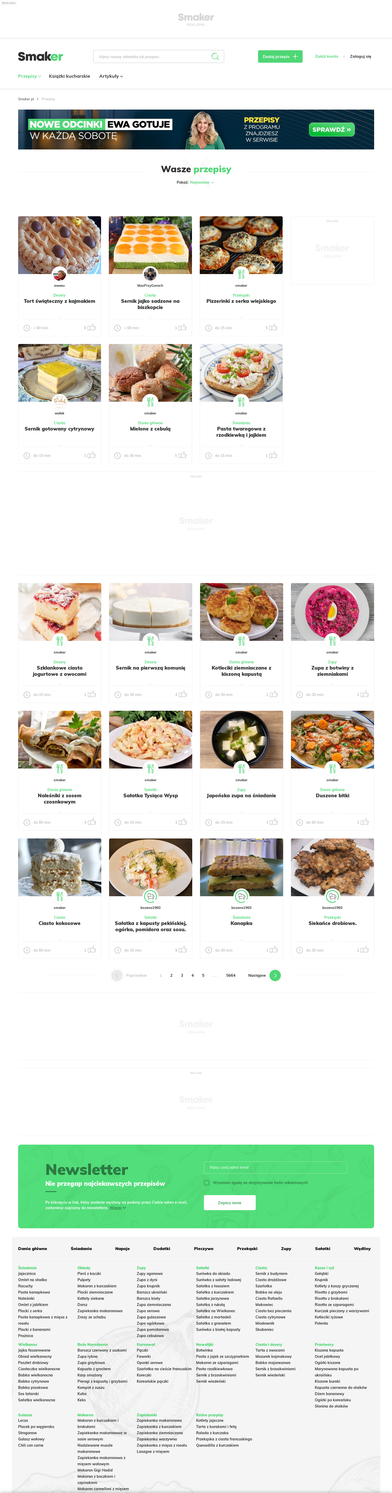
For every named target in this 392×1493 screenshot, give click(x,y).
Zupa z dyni (147, 1279)
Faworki (144, 1356)
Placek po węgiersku (36, 1426)
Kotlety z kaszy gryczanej (337, 1286)
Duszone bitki (332, 795)
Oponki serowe (150, 1362)
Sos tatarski (28, 1393)
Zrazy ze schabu (91, 1317)
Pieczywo (203, 1248)
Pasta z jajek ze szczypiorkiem (222, 1356)
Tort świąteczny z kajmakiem (59, 301)
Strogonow (27, 1433)
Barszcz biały (148, 1298)
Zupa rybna (87, 1356)
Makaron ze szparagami (217, 1362)
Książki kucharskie (69, 76)
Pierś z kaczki (89, 1273)
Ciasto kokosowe (60, 923)
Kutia (82, 1393)
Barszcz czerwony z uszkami (102, 1350)
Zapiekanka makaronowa (100, 1311)
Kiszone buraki (327, 1381)
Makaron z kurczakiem (97, 1286)
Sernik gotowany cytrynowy (59, 429)
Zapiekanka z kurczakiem (159, 1426)
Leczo (23, 1420)
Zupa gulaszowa (151, 1317)
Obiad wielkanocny (35, 1356)
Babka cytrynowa (33, 1381)
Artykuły (110, 76)
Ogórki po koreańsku (333, 1400)
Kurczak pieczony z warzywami (342, 1311)
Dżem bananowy (329, 1393)
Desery (59, 295)
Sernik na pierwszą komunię (151, 668)
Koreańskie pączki (152, 1381)
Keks (81, 1400)
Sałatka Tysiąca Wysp (150, 795)
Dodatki (161, 1248)
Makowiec (264, 1304)
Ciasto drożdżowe (271, 1279)
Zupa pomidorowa (153, 1329)
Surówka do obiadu (213, 1273)
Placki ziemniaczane (95, 1292)
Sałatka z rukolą (210, 1304)
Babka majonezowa (272, 1362)
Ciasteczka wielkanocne (39, 1369)
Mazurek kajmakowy (273, 1356)
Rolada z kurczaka (212, 1433)
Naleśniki (26, 1298)
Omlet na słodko (32, 1279)
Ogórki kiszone (327, 1362)
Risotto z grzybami (331, 1292)
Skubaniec (264, 1329)
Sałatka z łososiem (213, 1286)
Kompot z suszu (90, 1387)
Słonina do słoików (331, 1406)
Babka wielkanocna (35, 1375)
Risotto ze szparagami (334, 1304)
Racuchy (25, 1286)
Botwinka (204, 1350)
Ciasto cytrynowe (270, 1317)
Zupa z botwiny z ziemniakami (332, 671)
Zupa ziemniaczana (154, 1304)
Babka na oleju (268, 1292)
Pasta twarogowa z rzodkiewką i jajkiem (241, 432)
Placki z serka (30, 1311)
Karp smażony (89, 1375)
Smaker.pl (26, 99)
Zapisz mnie (229, 1202)
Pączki (142, 1350)
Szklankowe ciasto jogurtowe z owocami (59, 671)
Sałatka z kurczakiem (215, 1292)
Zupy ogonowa (150, 1273)
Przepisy (29, 76)
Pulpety (84, 1279)
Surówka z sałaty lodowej (218, 1279)
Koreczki (144, 1375)
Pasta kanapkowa (34, 1292)
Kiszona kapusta (329, 1350)
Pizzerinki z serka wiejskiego (241, 301)
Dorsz (82, 1304)
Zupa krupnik (148, 1286)
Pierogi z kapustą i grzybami (102, 1381)
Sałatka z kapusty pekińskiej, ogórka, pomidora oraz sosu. (151, 926)
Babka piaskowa (33, 1387)
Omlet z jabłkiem (33, 1304)
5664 (231, 975)
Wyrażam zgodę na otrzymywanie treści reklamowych (256, 1182)
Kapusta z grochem (94, 1369)
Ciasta (150, 295)
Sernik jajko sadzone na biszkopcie (150, 304)
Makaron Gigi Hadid (95, 1470)
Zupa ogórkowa (150, 1323)
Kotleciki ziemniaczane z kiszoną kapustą (241, 671)
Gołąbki (322, 1273)
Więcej (116, 1207)
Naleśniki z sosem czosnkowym (60, 798)
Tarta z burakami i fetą (216, 1426)
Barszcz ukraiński (152, 1292)
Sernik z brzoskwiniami (216, 1375)
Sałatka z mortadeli (213, 1317)
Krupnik (321, 1279)
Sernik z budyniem (271, 1273)
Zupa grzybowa (91, 1362)
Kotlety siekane (90, 1298)
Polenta (321, 1323)
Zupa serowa (148, 1311)
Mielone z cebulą (150, 429)
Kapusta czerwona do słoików (341, 1387)
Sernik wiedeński (211, 1381)
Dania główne (150, 423)
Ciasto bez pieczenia (273, 1311)
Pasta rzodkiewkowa (214, 1369)
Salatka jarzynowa (212, 1298)
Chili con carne (31, 1445)
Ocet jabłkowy (327, 1356)
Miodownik (264, 1323)
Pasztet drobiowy (33, 1362)
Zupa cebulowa (150, 1335)
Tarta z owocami (270, 1350)
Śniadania (241, 423)
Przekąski (241, 295)
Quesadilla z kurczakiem (217, 1445)
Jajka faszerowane (34, 1350)
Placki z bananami (34, 1329)
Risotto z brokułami (332, 1298)
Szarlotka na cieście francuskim (164, 1369)
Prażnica (25, 1335)
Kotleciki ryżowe (329, 1317)
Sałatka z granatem (213, 1323)
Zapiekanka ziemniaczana (160, 1433)
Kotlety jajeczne (210, 1420)
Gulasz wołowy (31, 1439)
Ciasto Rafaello (268, 1298)
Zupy (332, 662)
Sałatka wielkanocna (36, 1400)
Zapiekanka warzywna (157, 1439)
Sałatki (150, 789)
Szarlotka (263, 1286)
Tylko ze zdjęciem (56, 199)
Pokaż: (196, 182)
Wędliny (362, 1248)
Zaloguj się (360, 56)
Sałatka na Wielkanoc (215, 1311)
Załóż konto (326, 56)
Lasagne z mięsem (153, 1451)
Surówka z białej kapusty (218, 1329)
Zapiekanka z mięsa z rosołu (162, 1445)
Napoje (122, 1248)
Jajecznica (27, 1273)
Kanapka (241, 923)
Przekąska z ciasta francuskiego (224, 1439)
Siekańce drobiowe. (333, 923)
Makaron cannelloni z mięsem (103, 1489)
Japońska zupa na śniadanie (241, 795)
